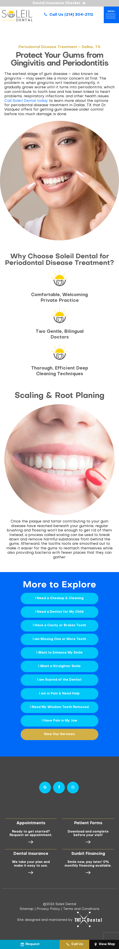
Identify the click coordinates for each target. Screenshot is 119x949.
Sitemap (27, 907)
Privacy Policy (48, 907)
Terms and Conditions (81, 907)
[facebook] (59, 786)
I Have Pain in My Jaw (59, 719)
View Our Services (59, 733)
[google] (45, 786)
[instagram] (73, 786)
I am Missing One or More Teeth (59, 638)
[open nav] (111, 15)
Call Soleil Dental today (26, 100)
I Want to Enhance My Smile (59, 651)
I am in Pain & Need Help (59, 692)
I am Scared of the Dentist (59, 678)
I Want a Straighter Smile (59, 665)
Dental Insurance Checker (59, 3)
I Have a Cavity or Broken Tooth (59, 624)
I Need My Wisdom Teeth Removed (59, 705)
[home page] (17, 15)
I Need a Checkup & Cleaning (59, 597)
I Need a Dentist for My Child (59, 611)
